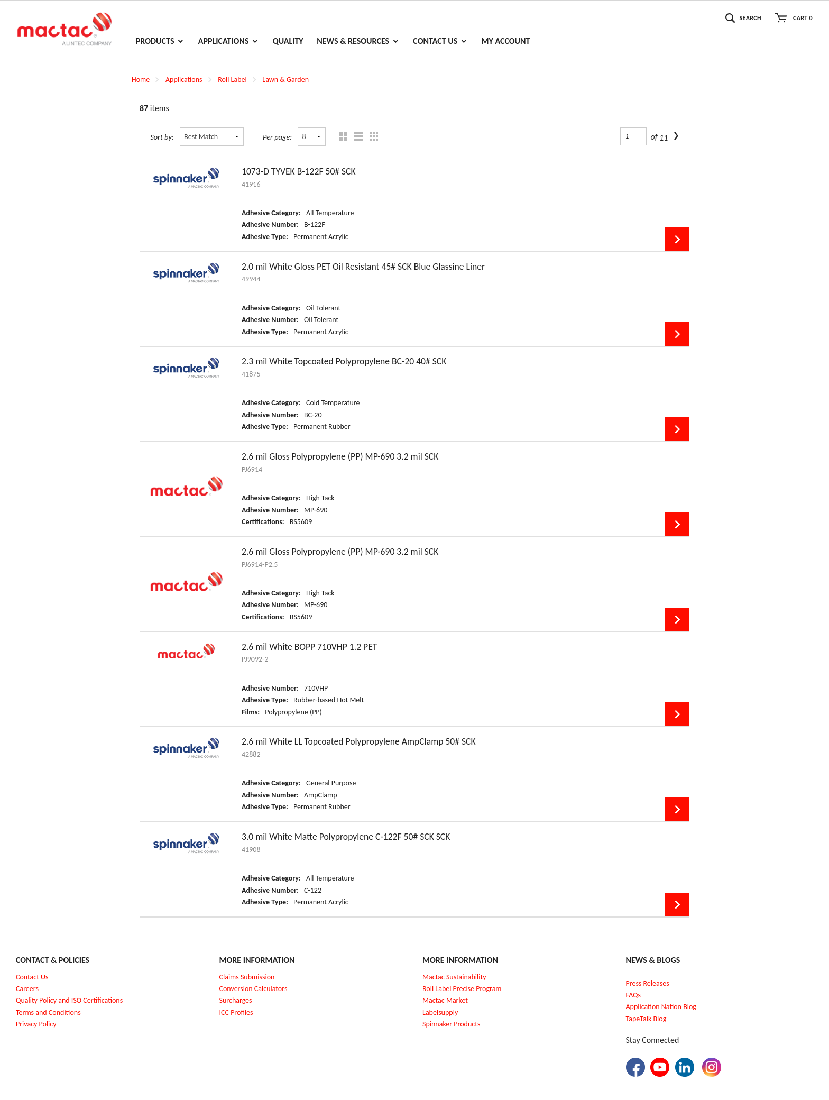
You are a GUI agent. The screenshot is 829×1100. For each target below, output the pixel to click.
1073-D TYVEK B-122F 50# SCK (299, 171)
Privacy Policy (36, 1024)
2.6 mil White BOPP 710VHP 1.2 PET (309, 647)
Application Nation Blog (661, 1006)
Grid (340, 136)
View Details (677, 239)
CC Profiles (237, 1012)
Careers (27, 988)
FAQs (633, 995)
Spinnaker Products (451, 1024)
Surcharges (235, 1000)
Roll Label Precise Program (462, 988)
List (356, 136)
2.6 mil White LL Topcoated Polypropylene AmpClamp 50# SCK (359, 741)
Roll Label (232, 79)
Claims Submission (247, 977)
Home (141, 79)
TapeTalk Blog (646, 1018)
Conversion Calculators (253, 988)
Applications (183, 79)
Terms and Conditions (48, 1012)
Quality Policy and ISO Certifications (69, 1000)
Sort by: (162, 137)
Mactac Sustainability (454, 977)
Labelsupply (440, 1012)
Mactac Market (445, 1000)
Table (371, 136)
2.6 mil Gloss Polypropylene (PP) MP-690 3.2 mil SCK (340, 456)
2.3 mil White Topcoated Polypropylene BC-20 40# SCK (344, 361)
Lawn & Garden (285, 79)
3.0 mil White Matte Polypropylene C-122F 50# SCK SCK (346, 836)
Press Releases (647, 983)
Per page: (277, 137)
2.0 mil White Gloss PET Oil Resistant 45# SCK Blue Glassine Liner (363, 266)
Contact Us (32, 977)
